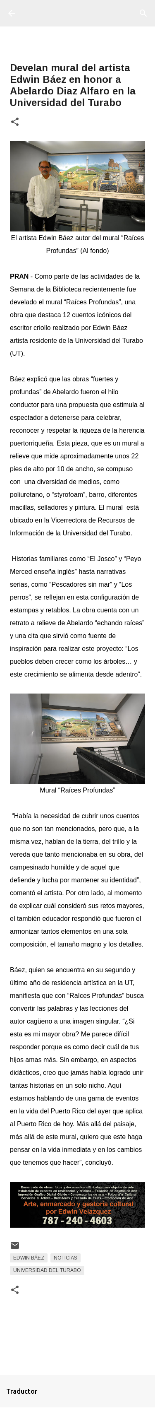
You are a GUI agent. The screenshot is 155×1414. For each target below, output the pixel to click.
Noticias (65, 1258)
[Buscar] (143, 13)
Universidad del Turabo (47, 1270)
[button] (15, 122)
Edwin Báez (28, 1258)
